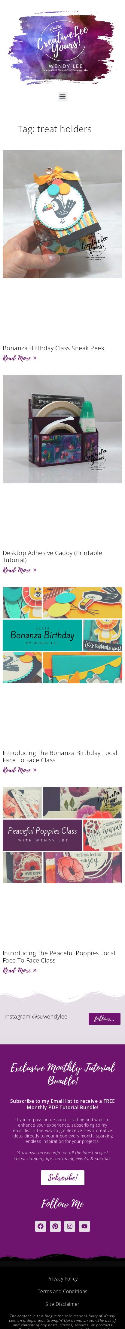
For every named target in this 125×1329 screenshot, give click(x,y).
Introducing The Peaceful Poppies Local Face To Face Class (59, 956)
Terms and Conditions (62, 1291)
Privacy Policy (62, 1278)
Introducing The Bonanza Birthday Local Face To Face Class (60, 756)
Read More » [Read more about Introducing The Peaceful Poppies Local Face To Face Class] (20, 970)
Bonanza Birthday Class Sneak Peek (54, 348)
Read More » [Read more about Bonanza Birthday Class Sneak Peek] (20, 358)
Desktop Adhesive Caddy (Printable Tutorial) (52, 556)
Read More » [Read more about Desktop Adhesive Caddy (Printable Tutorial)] (20, 570)
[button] (63, 96)
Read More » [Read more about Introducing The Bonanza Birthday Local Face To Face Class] (20, 770)
